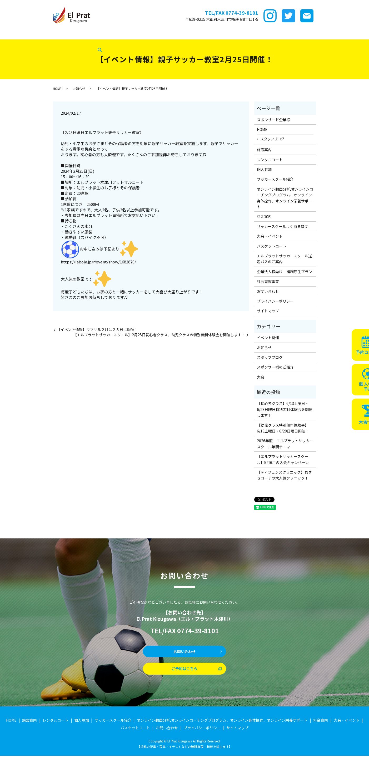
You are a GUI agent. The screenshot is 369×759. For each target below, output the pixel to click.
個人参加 (264, 169)
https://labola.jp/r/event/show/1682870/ (98, 261)
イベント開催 (268, 337)
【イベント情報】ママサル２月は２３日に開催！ (97, 329)
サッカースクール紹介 (153, 34)
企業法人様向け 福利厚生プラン (284, 271)
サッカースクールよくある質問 (282, 226)
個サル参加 (120, 34)
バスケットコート (309, 34)
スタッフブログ (16, 42)
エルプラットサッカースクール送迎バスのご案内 (284, 258)
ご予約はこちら (184, 671)
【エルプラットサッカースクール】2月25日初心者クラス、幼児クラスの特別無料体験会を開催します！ (159, 334)
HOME (8, 34)
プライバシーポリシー (275, 301)
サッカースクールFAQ (239, 34)
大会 (260, 377)
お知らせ (79, 88)
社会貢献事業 (46, 42)
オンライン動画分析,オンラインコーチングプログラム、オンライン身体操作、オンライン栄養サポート (285, 197)
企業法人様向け (343, 34)
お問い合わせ (268, 291)
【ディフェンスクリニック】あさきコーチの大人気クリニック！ (284, 475)
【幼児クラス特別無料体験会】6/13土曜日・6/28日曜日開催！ (283, 428)
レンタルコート (92, 34)
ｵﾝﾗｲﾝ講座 (185, 34)
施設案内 (65, 34)
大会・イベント (276, 34)
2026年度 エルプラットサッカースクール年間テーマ (285, 443)
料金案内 (207, 34)
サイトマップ (268, 310)
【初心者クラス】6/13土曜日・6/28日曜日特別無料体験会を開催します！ (284, 409)
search (64, 43)
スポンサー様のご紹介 (275, 367)
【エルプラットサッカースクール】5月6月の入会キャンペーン (283, 459)
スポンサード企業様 (36, 34)
